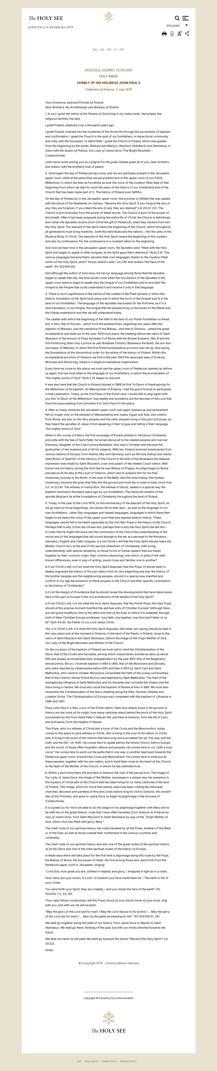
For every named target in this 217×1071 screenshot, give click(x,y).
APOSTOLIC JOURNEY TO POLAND (108, 70)
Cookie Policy (109, 1061)
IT (115, 50)
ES (102, 50)
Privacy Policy (128, 1061)
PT (122, 50)
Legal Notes (91, 1061)
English (174, 27)
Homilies (58, 27)
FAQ (79, 1061)
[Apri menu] (185, 18)
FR (109, 50)
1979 (70, 27)
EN (95, 50)
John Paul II (38, 27)
